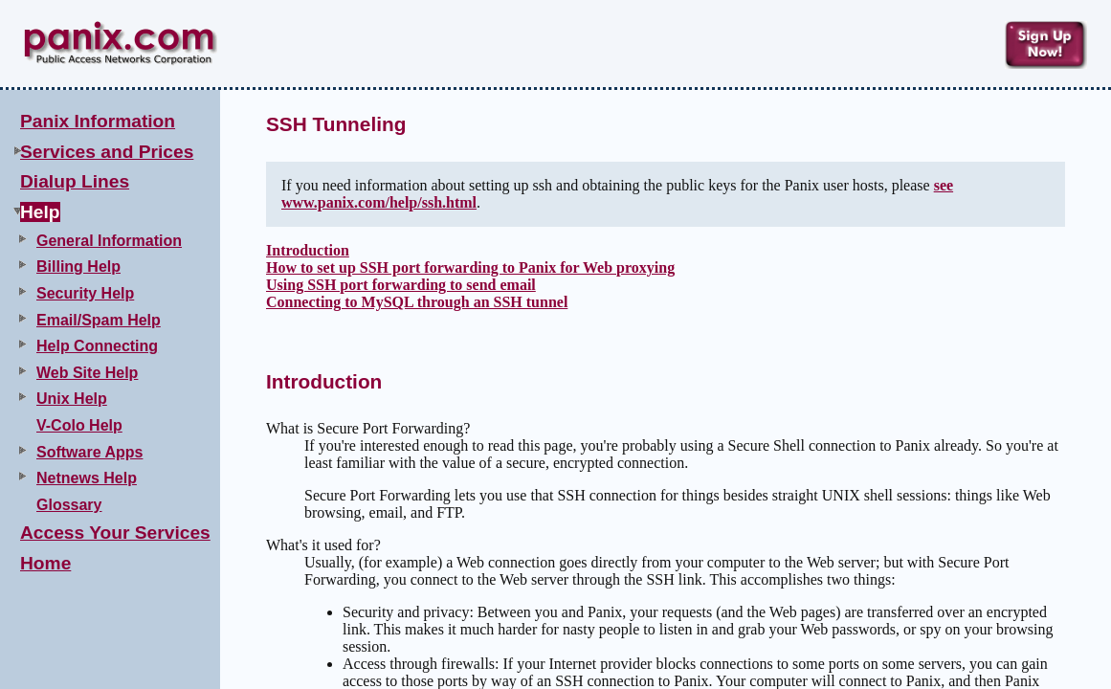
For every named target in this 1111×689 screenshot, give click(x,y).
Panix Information (97, 121)
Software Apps (89, 452)
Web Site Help (87, 373)
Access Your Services (115, 532)
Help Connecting (97, 346)
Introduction (307, 250)
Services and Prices (106, 152)
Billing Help (78, 266)
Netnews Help (86, 478)
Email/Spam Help (98, 320)
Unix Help (71, 398)
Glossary (68, 505)
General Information (109, 241)
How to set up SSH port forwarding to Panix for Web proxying (470, 267)
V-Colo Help (79, 425)
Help (40, 212)
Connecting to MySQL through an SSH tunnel (416, 302)
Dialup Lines (74, 181)
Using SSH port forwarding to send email (401, 285)
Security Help (85, 293)
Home (45, 563)
